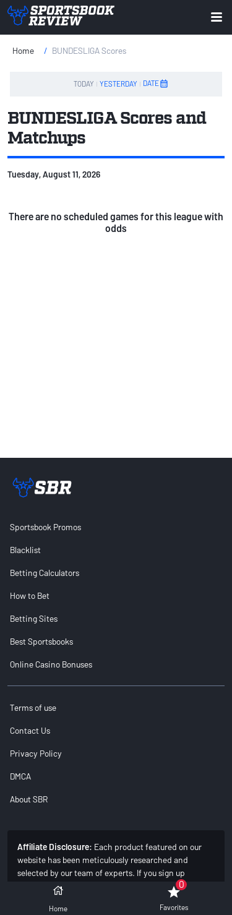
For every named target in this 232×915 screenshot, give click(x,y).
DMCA (20, 776)
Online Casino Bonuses (51, 664)
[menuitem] (116, 526)
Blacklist (25, 549)
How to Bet (29, 595)
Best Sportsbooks (41, 641)
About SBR (29, 799)
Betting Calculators (44, 572)
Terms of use (33, 707)
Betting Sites (34, 618)
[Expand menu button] (216, 17)
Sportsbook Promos (45, 527)
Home (23, 50)
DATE (156, 83)
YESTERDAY (118, 83)
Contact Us (30, 730)
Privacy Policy (36, 753)
